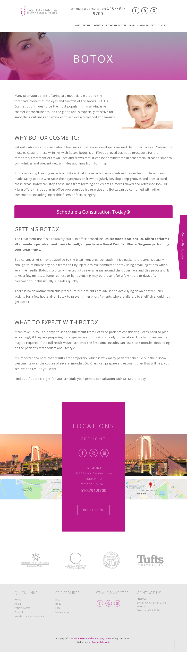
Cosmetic (98, 25)
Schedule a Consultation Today (94, 212)
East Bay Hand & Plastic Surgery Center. (93, 638)
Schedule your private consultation (89, 379)
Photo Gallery (146, 25)
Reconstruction (116, 25)
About (86, 25)
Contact (162, 25)
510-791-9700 (98, 10)
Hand (132, 25)
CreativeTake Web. (101, 642)
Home (77, 25)
